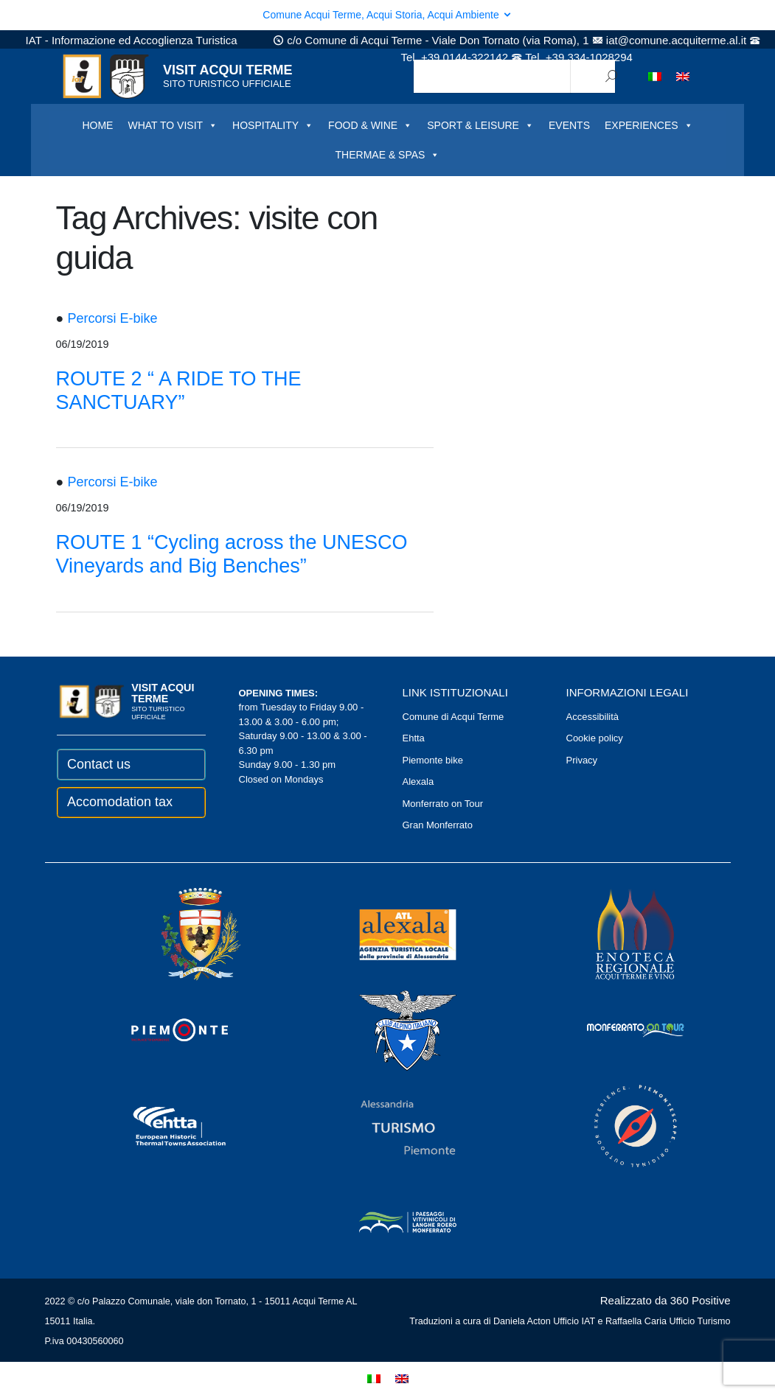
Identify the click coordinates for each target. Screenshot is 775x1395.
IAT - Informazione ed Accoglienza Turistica (131, 40)
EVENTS (569, 125)
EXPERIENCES (649, 125)
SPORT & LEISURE (480, 125)
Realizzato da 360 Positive (665, 1300)
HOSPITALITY (272, 125)
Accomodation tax (120, 801)
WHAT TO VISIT (173, 125)
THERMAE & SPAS (388, 154)
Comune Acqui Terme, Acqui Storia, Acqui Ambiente (387, 15)
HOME (97, 125)
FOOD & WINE (370, 125)
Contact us (99, 764)
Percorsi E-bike (112, 318)
